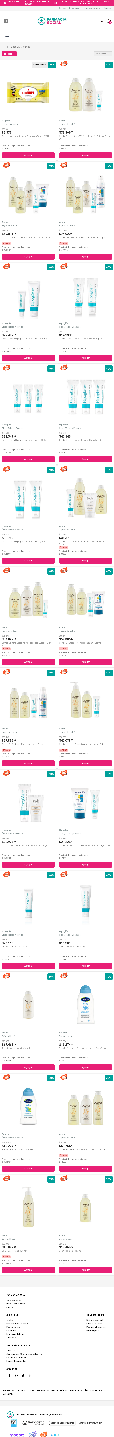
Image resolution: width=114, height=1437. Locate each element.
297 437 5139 (12, 1350)
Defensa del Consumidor (90, 1423)
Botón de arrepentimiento (62, 1423)
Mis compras (92, 1330)
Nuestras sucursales (15, 1303)
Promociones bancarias (17, 1323)
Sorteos (62, 8)
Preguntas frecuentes (96, 1327)
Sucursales (74, 8)
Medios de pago (14, 1327)
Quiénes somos (13, 1300)
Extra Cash (11, 1330)
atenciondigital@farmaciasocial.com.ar (24, 1354)
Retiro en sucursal (94, 1320)
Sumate (107, 8)
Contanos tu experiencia (17, 1357)
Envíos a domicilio (94, 1323)
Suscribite (11, 1337)
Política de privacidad (16, 1361)
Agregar (28, 155)
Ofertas (9, 1320)
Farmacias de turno (91, 8)
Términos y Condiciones (51, 1415)
